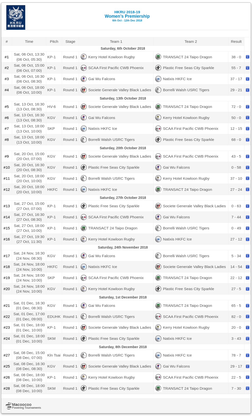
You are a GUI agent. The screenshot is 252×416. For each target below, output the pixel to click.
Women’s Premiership (127, 16)
